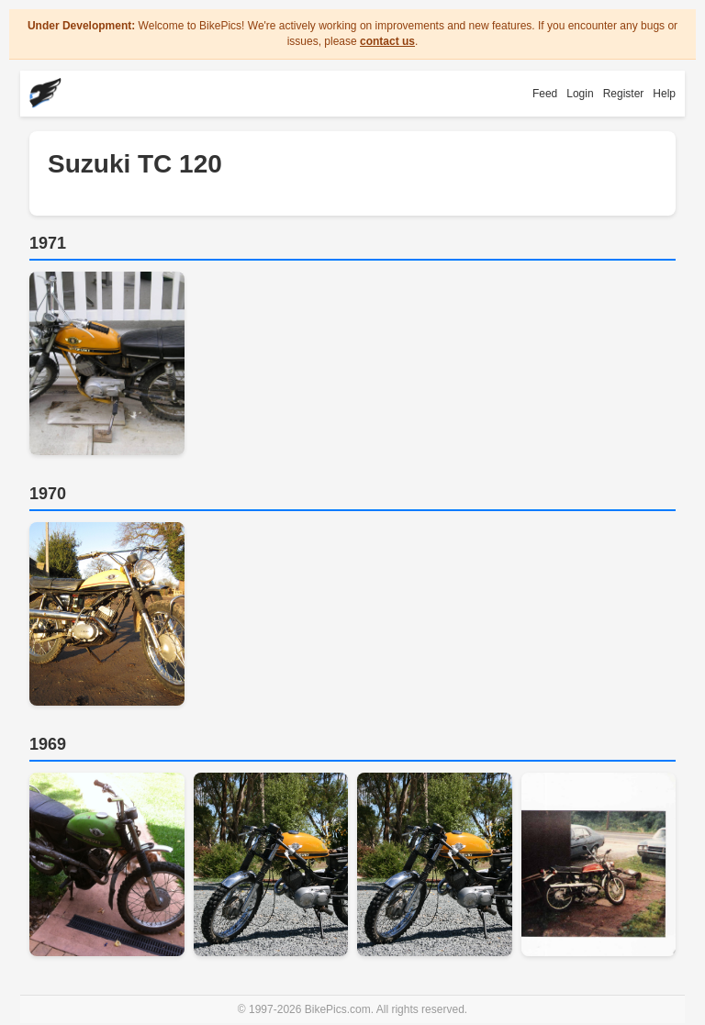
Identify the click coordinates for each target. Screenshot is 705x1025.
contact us (387, 41)
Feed (544, 93)
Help (664, 93)
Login (579, 93)
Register (623, 93)
